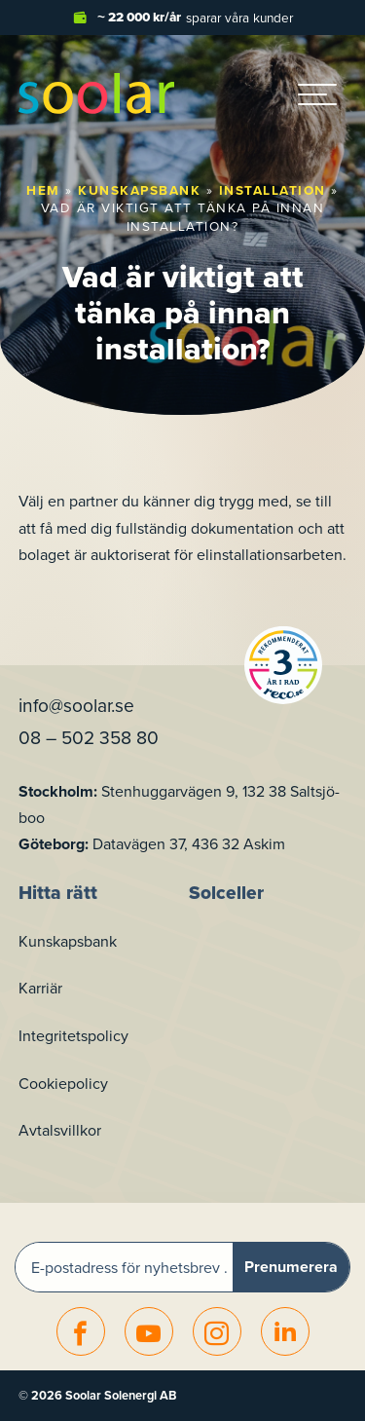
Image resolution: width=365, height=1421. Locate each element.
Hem (43, 190)
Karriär (40, 987)
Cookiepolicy (63, 1083)
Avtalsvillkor (59, 1130)
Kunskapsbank (139, 190)
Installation (272, 190)
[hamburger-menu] (317, 93)
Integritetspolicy (73, 1035)
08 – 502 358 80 (88, 737)
